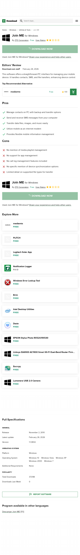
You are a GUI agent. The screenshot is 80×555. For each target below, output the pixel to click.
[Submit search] (21, 21)
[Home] (4, 30)
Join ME (25, 36)
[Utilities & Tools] (24, 30)
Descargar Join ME (11, 511)
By (20, 40)
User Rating (48, 40)
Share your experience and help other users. (50, 57)
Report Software (40, 494)
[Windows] (12, 30)
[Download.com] (9, 21)
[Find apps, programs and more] (46, 21)
